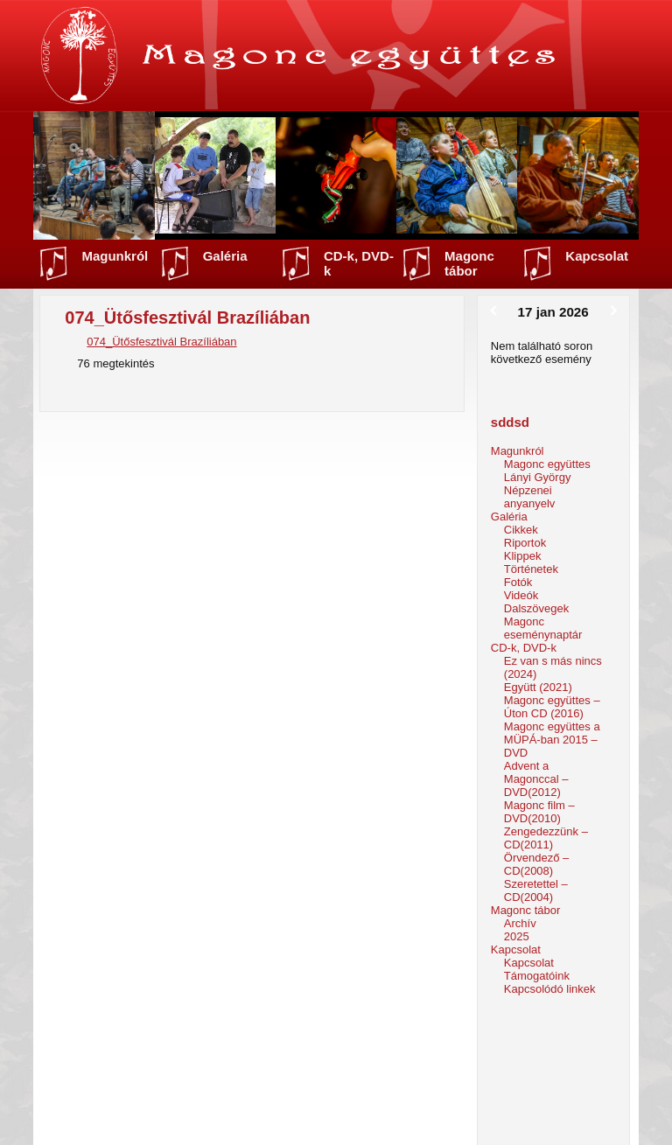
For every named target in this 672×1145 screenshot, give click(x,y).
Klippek (523, 555)
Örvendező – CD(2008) (536, 864)
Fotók (518, 582)
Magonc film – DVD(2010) (539, 812)
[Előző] (493, 311)
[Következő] (613, 311)
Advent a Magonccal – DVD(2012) (536, 779)
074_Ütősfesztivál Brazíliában (161, 341)
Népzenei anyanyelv (530, 497)
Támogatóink (537, 975)
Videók (521, 595)
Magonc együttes (547, 464)
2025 (516, 936)
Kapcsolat (596, 255)
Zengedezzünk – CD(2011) (546, 838)
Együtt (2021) (538, 687)
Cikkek (521, 529)
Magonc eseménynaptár (543, 628)
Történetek (531, 569)
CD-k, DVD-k (359, 263)
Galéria (225, 255)
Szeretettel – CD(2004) (536, 890)
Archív (520, 923)
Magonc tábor (469, 263)
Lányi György (537, 477)
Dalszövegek (536, 608)
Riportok (525, 542)
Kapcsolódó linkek (550, 988)
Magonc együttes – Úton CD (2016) (552, 707)
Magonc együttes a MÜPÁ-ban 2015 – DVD (552, 739)
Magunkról (114, 255)
